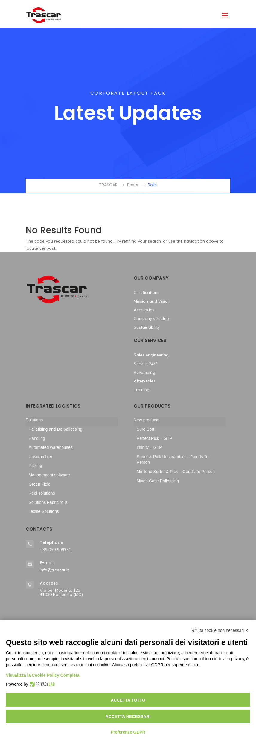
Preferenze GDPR (128, 732)
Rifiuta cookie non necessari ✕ (220, 630)
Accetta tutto (128, 700)
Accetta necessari (128, 716)
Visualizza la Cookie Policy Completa (43, 675)
